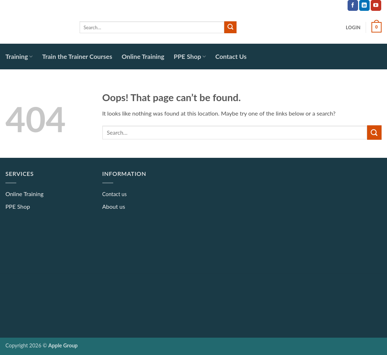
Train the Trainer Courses (77, 56)
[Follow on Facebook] (353, 5)
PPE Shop (190, 56)
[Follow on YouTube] (376, 5)
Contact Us (231, 56)
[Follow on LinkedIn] (364, 5)
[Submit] (230, 27)
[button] (353, 27)
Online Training (143, 56)
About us (113, 206)
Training (19, 56)
